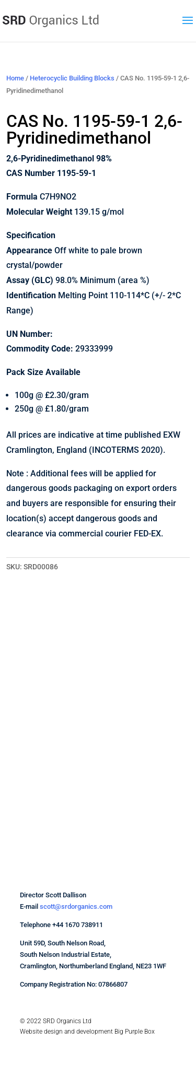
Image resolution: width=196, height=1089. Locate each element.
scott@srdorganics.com (76, 906)
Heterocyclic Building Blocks (72, 78)
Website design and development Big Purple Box (87, 1031)
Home (15, 78)
